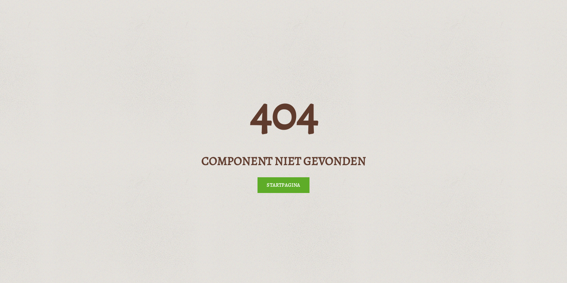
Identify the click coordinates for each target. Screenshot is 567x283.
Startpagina (283, 185)
